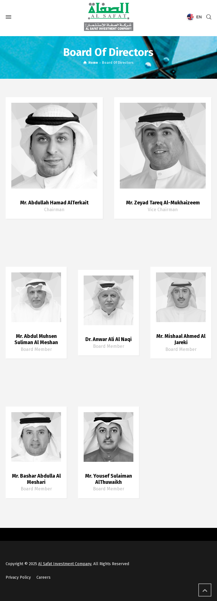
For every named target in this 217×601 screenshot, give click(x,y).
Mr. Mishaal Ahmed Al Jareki (180, 339)
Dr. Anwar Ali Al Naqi (108, 339)
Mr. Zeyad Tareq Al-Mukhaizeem (163, 203)
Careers (43, 577)
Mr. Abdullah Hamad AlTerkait (54, 203)
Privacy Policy (18, 577)
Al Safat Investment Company (64, 563)
